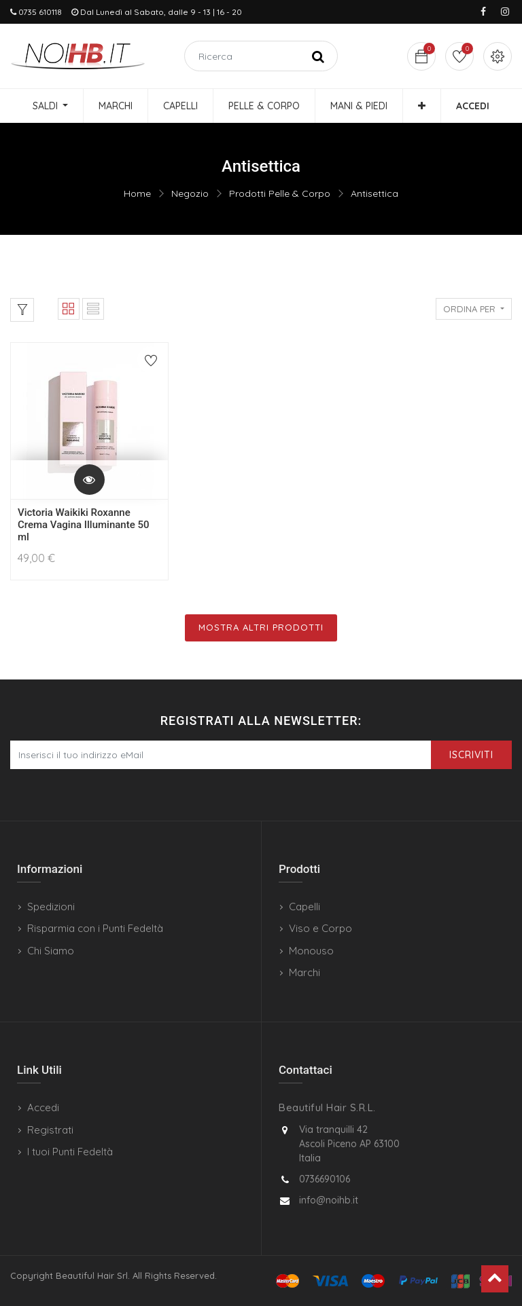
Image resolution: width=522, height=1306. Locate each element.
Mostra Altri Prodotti (261, 627)
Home (137, 193)
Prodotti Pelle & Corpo (279, 193)
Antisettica (374, 193)
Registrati (50, 1129)
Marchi (304, 972)
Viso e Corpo (320, 928)
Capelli (304, 906)
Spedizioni (51, 906)
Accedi (43, 1107)
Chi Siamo (50, 950)
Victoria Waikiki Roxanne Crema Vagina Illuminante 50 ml (84, 524)
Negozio (190, 193)
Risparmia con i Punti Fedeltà (95, 928)
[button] (421, 106)
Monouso (311, 950)
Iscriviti (471, 755)
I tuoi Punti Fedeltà (70, 1151)
